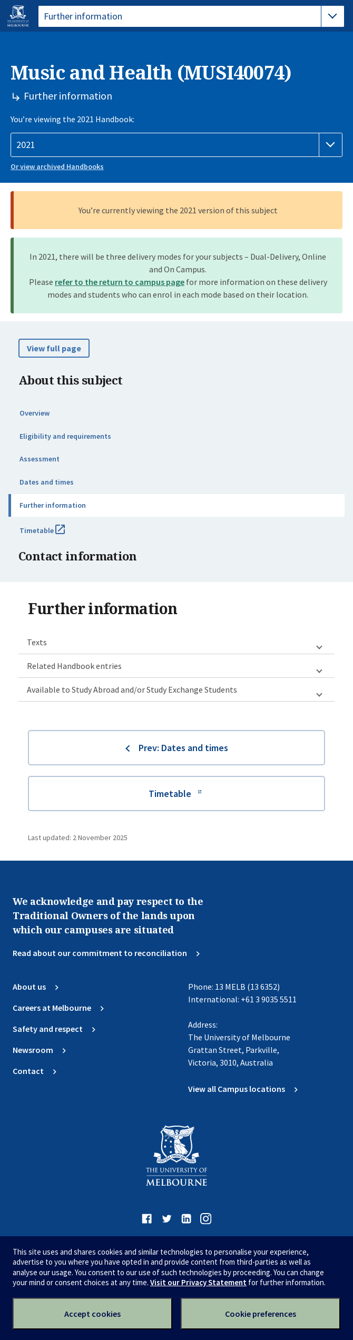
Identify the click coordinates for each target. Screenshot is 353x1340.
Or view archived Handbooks (57, 166)
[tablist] (191, 16)
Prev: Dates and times (183, 748)
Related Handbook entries (74, 666)
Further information (52, 505)
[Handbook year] (176, 144)
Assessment (39, 459)
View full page (54, 348)
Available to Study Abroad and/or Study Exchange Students (132, 689)
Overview (34, 413)
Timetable (53, 534)
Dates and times (46, 482)
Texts (37, 642)
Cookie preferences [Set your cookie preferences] (260, 1313)
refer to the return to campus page (119, 282)
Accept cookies (92, 1313)
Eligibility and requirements (65, 436)
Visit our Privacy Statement (198, 1282)
